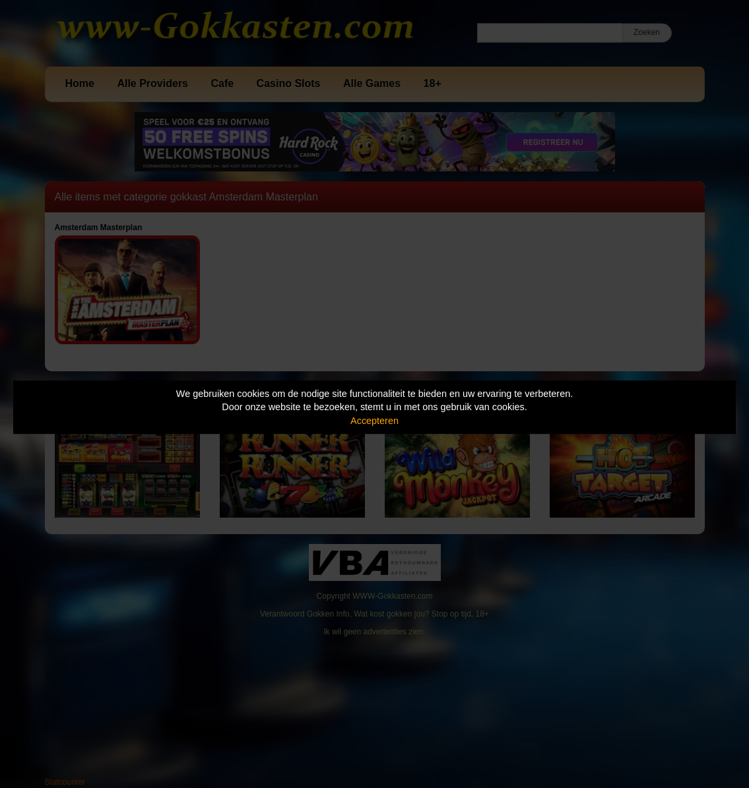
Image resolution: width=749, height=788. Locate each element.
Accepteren (374, 420)
